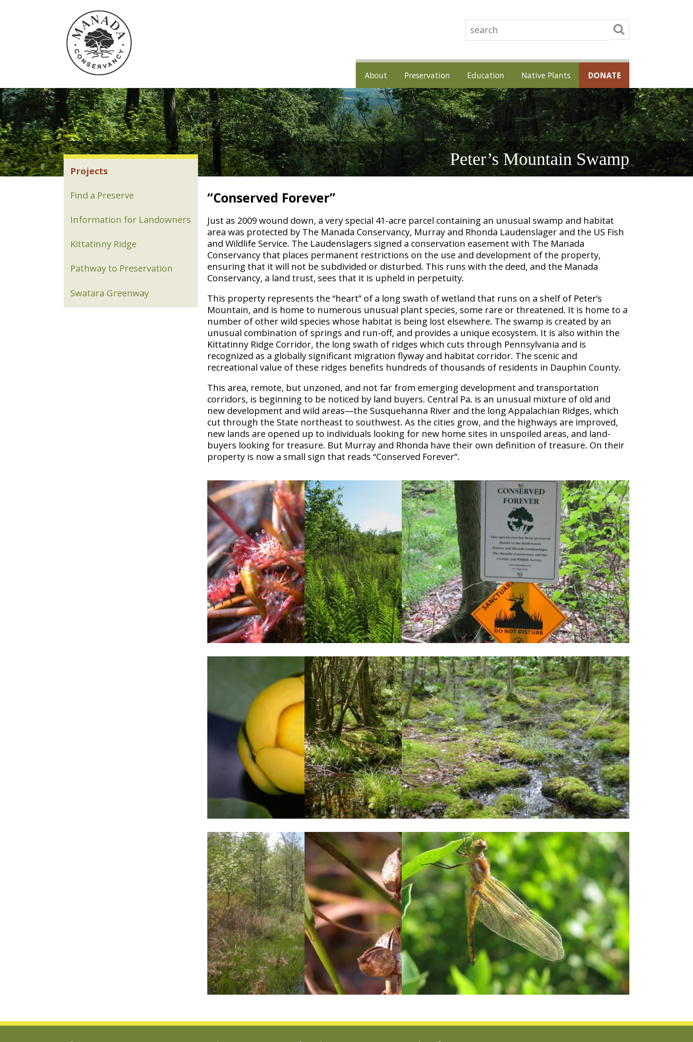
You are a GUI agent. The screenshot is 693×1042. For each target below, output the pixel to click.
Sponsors (77, 898)
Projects (89, 171)
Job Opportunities (89, 861)
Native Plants (541, 74)
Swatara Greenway (110, 309)
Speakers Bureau (314, 874)
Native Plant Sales (429, 861)
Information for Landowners (104, 228)
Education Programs (319, 861)
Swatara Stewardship (198, 934)
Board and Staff (86, 911)
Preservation (416, 74)
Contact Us (79, 935)
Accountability (83, 886)
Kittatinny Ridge (104, 259)
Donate (602, 74)
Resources (305, 886)
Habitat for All (422, 886)
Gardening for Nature (433, 874)
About (362, 74)
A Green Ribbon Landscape (215, 944)
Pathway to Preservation (122, 284)
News (72, 923)
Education (479, 74)
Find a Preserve (102, 197)
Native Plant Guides (431, 898)
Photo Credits (83, 948)
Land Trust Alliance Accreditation (110, 874)
